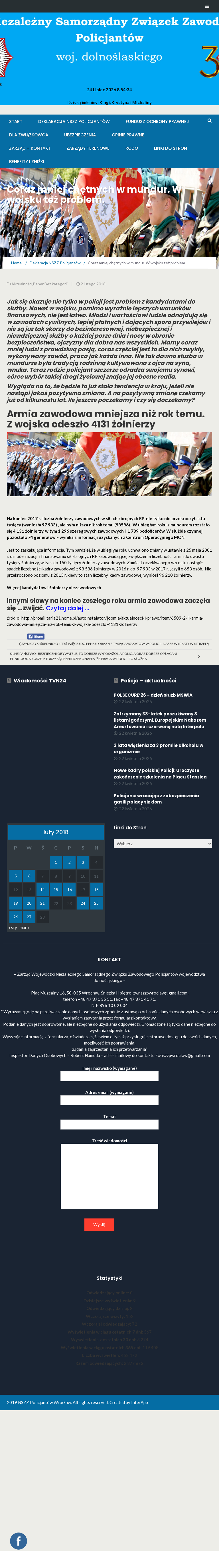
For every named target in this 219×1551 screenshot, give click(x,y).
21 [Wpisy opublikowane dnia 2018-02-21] (42, 903)
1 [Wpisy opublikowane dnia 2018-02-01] (56, 862)
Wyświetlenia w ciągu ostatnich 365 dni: (101, 1347)
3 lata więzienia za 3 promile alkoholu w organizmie (158, 748)
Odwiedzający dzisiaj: (108, 1308)
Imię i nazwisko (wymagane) (109, 1072)
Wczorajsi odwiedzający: (107, 1323)
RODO (131, 148)
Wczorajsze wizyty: (106, 1316)
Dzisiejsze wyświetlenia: (108, 1300)
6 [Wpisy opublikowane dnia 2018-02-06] (29, 875)
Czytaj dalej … (67, 608)
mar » (25, 927)
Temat (109, 1120)
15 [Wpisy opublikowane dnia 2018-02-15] (56, 889)
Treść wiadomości (109, 1174)
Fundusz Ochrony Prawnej (157, 121)
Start (15, 121)
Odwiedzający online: (108, 1292)
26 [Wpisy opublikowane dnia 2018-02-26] (15, 916)
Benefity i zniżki (26, 162)
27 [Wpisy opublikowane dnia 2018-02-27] (29, 916)
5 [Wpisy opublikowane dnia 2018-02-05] (16, 875)
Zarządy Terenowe (88, 148)
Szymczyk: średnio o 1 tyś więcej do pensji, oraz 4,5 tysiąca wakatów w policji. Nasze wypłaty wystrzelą (115, 643)
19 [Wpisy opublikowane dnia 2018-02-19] (15, 903)
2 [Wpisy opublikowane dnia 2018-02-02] (69, 862)
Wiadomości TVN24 (40, 680)
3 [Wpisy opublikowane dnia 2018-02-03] (83, 862)
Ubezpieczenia (80, 135)
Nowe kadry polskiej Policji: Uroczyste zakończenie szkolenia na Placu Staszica (160, 773)
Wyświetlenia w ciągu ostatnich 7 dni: (106, 1331)
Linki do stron (170, 148)
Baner (38, 283)
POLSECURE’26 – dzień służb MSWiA (153, 695)
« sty (12, 927)
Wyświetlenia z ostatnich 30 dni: (104, 1339)
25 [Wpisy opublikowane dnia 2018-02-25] (96, 903)
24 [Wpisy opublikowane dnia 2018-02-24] (83, 903)
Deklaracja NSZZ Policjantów (74, 121)
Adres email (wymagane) (109, 1096)
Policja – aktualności (148, 680)
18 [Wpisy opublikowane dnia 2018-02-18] (96, 889)
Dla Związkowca (28, 135)
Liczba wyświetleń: (101, 1355)
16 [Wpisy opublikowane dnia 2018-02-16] (69, 889)
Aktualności (21, 283)
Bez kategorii (56, 283)
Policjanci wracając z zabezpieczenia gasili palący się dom (156, 799)
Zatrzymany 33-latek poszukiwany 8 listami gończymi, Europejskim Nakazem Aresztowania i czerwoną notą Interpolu (160, 720)
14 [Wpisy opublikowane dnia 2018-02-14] (42, 889)
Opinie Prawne (128, 135)
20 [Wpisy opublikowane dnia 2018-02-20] (29, 903)
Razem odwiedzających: (100, 1363)
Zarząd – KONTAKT (29, 148)
